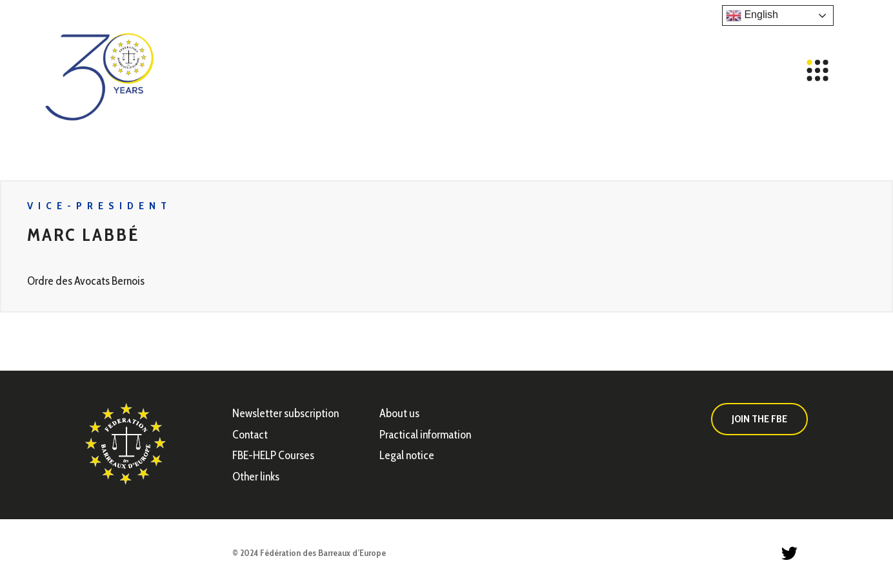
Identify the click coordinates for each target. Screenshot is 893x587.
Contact (250, 434)
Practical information (425, 434)
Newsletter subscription (285, 413)
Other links (255, 476)
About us (399, 413)
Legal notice (406, 455)
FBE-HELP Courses (273, 455)
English (752, 15)
